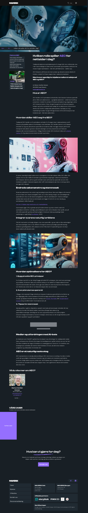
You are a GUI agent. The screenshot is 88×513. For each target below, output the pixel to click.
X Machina (13, 493)
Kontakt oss (14, 497)
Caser (12, 485)
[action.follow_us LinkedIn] (75, 480)
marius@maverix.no (17, 393)
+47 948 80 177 (17, 395)
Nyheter (12, 489)
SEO (9, 48)
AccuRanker (35, 214)
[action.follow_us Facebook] (71, 480)
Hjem (2, 48)
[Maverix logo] (15, 3)
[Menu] (76, 3)
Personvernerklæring (16, 501)
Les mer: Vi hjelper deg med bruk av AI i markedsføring (31, 204)
